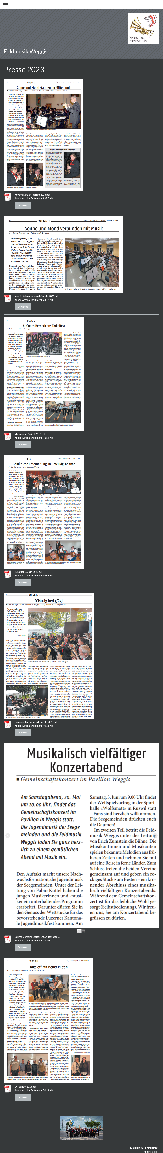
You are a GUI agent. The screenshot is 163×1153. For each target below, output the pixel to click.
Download (23, 205)
